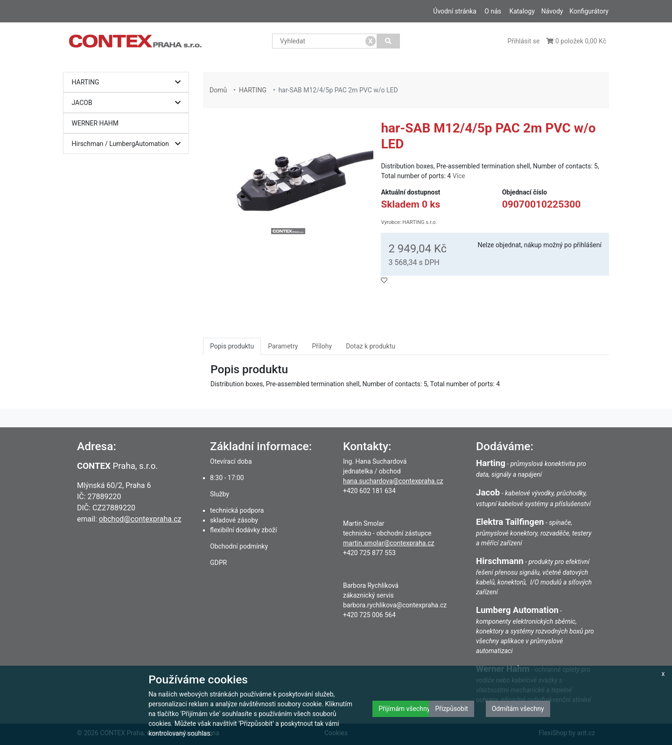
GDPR (218, 562)
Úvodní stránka (454, 11)
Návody (552, 11)
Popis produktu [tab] (232, 346)
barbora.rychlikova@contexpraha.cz (395, 605)
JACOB (128, 102)
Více (459, 176)
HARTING (128, 82)
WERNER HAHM (95, 123)
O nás (492, 11)
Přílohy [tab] (322, 346)
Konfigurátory (589, 11)
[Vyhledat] (388, 41)
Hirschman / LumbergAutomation (128, 143)
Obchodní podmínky (239, 546)
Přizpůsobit (451, 708)
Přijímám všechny (404, 708)
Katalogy (521, 11)
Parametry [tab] (283, 346)
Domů (218, 90)
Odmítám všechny (518, 708)
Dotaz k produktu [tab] (370, 346)
